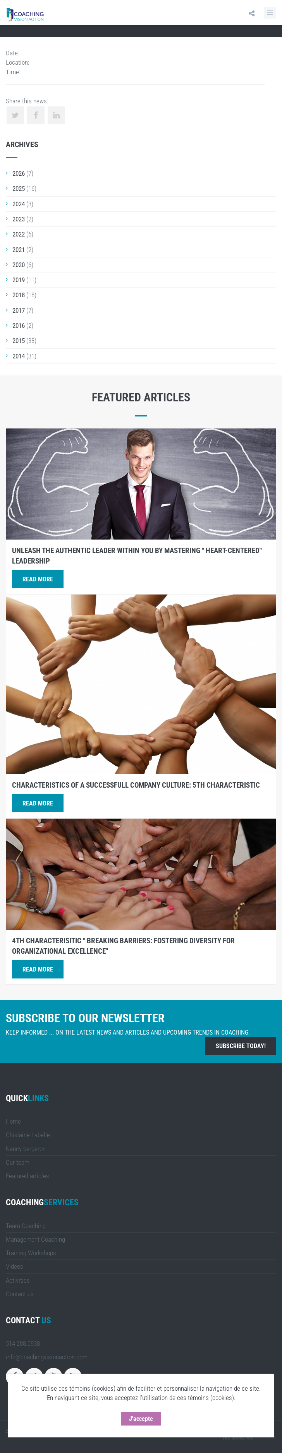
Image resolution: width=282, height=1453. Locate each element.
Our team (17, 1162)
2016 (18, 325)
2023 (18, 219)
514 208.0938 (23, 1343)
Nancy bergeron (26, 1149)
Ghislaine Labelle (28, 1135)
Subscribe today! (241, 1046)
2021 (18, 250)
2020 (18, 265)
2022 (18, 234)
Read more (37, 579)
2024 (18, 204)
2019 (18, 280)
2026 (18, 173)
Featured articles (27, 1176)
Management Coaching (35, 1239)
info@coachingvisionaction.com (47, 1357)
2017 (18, 310)
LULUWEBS (266, 1438)
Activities (18, 1280)
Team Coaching (26, 1226)
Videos (14, 1266)
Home (13, 1121)
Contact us (20, 1294)
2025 (18, 188)
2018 (18, 295)
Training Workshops (31, 1253)
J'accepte (148, 1418)
